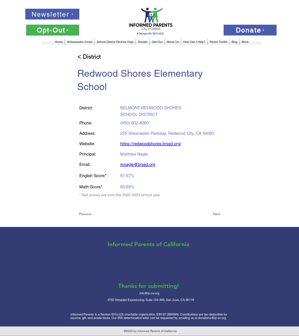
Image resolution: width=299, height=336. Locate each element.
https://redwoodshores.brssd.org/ (150, 143)
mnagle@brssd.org (137, 164)
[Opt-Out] (52, 30)
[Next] (210, 214)
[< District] (91, 57)
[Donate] (250, 30)
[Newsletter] (52, 14)
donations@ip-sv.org (212, 318)
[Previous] (93, 214)
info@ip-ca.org (149, 293)
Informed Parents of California (148, 244)
